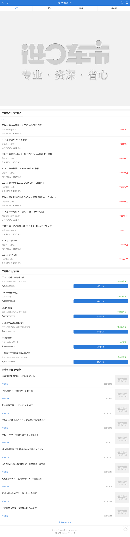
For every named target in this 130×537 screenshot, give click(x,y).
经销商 (114, 8)
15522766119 (8, 301)
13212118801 (8, 347)
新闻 (81, 8)
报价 (49, 8)
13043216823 (8, 316)
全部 (3, 119)
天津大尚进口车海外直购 (11, 133)
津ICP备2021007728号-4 (65, 533)
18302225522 (8, 362)
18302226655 (8, 331)
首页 (16, 8)
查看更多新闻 (65, 522)
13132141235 (8, 286)
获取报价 (100, 286)
